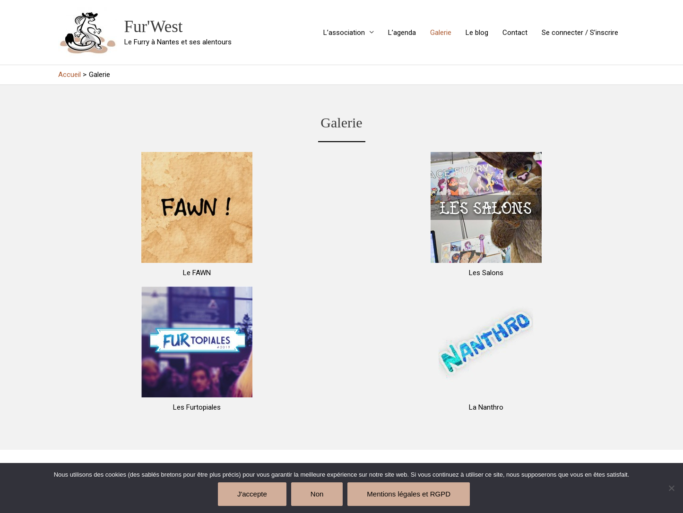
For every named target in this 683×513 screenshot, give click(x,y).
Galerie (440, 32)
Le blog (477, 32)
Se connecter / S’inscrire (580, 32)
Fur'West (153, 26)
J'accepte (252, 494)
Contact (514, 32)
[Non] (671, 488)
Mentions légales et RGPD (408, 494)
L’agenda (402, 32)
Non (317, 494)
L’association (344, 32)
